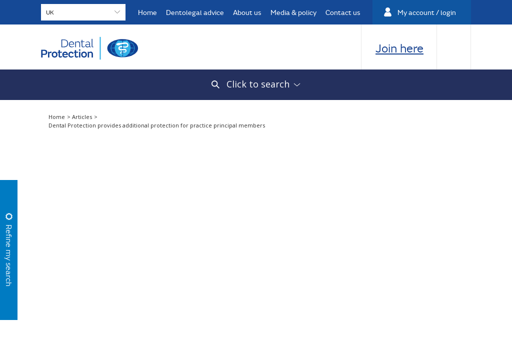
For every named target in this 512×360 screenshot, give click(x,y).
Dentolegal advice (195, 12)
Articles (83, 116)
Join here (400, 48)
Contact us (343, 12)
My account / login (427, 12)
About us (247, 12)
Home (147, 12)
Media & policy (293, 12)
